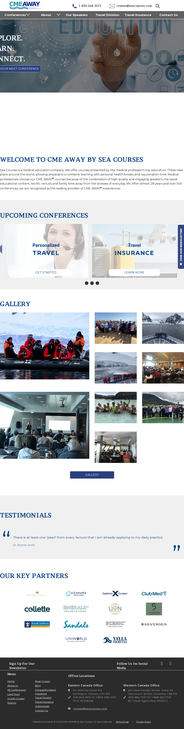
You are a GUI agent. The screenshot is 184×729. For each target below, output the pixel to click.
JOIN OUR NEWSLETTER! (181, 246)
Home (11, 681)
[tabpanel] (46, 251)
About (46, 15)
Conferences (15, 15)
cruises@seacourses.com (130, 6)
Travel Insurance (138, 15)
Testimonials (42, 706)
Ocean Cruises (15, 698)
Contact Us (168, 15)
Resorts (11, 702)
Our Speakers (77, 15)
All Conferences (16, 689)
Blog (38, 685)
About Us (12, 685)
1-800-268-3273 (86, 6)
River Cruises (42, 681)
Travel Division (107, 15)
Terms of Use (122, 721)
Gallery (92, 475)
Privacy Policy (143, 721)
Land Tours (13, 694)
